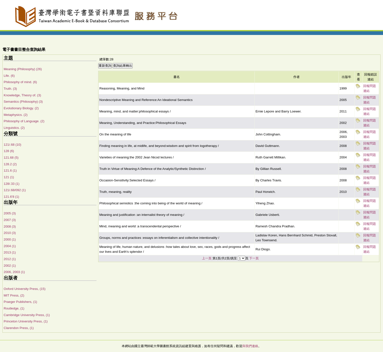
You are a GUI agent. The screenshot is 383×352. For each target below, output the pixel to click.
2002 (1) (10, 265)
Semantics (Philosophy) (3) (23, 101)
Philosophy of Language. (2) (24, 121)
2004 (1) (10, 246)
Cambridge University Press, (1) (27, 315)
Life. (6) (9, 75)
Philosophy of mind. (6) (20, 82)
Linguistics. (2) (14, 128)
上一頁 (207, 258)
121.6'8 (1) (11, 196)
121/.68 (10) (12, 144)
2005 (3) (10, 213)
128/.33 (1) (11, 184)
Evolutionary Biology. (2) (21, 108)
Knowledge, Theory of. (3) (22, 95)
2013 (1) (10, 252)
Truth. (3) (10, 88)
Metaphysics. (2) (16, 115)
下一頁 (254, 258)
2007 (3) (10, 220)
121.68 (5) (11, 157)
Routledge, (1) (14, 308)
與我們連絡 (250, 346)
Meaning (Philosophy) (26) (23, 69)
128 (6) (9, 151)
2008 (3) (10, 226)
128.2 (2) (10, 164)
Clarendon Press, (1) (19, 328)
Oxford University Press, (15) (24, 289)
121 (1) (9, 177)
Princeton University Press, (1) (26, 321)
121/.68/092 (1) (15, 190)
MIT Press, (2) (14, 295)
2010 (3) (10, 233)
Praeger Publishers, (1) (20, 302)
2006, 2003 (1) (14, 272)
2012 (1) (10, 259)
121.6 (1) (10, 170)
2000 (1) (10, 239)
